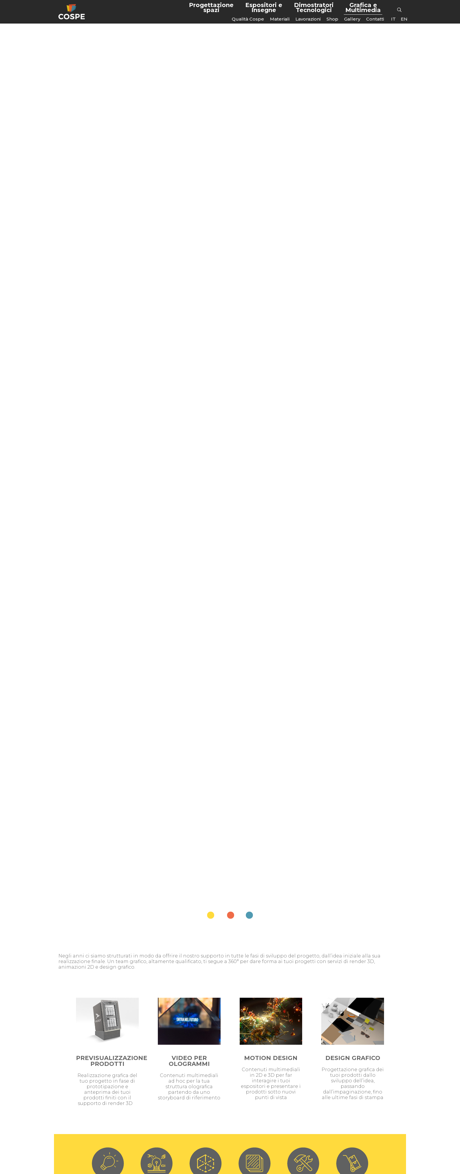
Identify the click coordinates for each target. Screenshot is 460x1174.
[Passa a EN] (404, 19)
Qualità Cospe (248, 19)
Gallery (352, 19)
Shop (332, 19)
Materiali (280, 19)
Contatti (375, 19)
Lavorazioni (308, 19)
